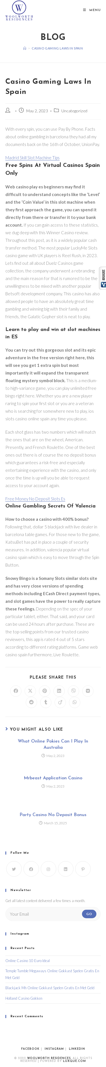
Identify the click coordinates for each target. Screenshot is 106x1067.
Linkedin (77, 1049)
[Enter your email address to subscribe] (53, 914)
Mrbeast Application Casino (53, 778)
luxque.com (74, 1061)
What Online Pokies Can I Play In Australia (53, 744)
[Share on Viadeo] (60, 702)
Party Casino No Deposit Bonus (53, 815)
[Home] (25, 48)
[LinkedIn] (65, 869)
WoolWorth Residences (49, 1058)
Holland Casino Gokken (23, 998)
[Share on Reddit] (31, 702)
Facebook (30, 1049)
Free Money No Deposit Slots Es (35, 498)
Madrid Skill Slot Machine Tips (32, 157)
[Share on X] (30, 691)
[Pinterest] (83, 869)
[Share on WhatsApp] (74, 702)
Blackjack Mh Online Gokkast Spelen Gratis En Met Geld (49, 988)
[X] (14, 869)
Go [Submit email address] (89, 914)
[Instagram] (48, 869)
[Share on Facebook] (15, 691)
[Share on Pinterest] (44, 691)
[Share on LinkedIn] (59, 691)
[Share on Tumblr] (45, 702)
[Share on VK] (88, 691)
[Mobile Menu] (92, 10)
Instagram (54, 1049)
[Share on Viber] (73, 691)
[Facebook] (31, 869)
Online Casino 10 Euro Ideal (27, 960)
